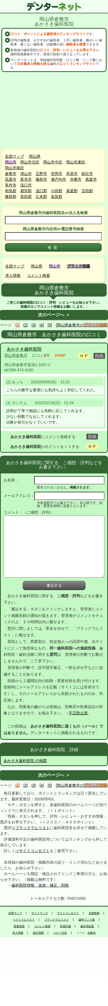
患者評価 (65, 926)
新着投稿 (19, 926)
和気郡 (10, 191)
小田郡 (56, 191)
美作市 (10, 185)
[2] (26, 325)
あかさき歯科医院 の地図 (25, 761)
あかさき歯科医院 (24, 349)
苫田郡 (87, 191)
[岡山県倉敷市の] (82, 325)
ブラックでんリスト (32, 828)
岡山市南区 (14, 168)
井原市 (72, 173)
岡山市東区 (75, 162)
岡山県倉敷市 (15, 355)
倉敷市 (10, 173)
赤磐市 (75, 179)
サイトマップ (39, 913)
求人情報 (13, 275)
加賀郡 (56, 196)
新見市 (26, 179)
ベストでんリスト (24, 919)
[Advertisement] (54, 110)
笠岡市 (56, 173)
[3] (33, 325)
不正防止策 (78, 713)
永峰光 (91, 933)
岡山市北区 (29, 162)
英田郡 (26, 196)
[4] (42, 325)
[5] (50, 325)
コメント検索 (38, 275)
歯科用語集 (87, 926)
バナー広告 (60, 933)
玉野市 (41, 173)
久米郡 (41, 196)
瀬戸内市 (58, 179)
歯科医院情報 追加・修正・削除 (40, 885)
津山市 (26, 173)
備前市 (41, 179)
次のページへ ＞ (54, 314)
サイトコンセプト (34, 851)
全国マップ (14, 156)
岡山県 (34, 156)
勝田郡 (10, 196)
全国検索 (94, 913)
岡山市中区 (52, 162)
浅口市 (26, 185)
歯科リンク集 (86, 919)
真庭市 (91, 179)
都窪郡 (26, 191)
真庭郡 (72, 191)
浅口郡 (41, 191)
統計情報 (38, 933)
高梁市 (10, 179)
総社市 (87, 173)
